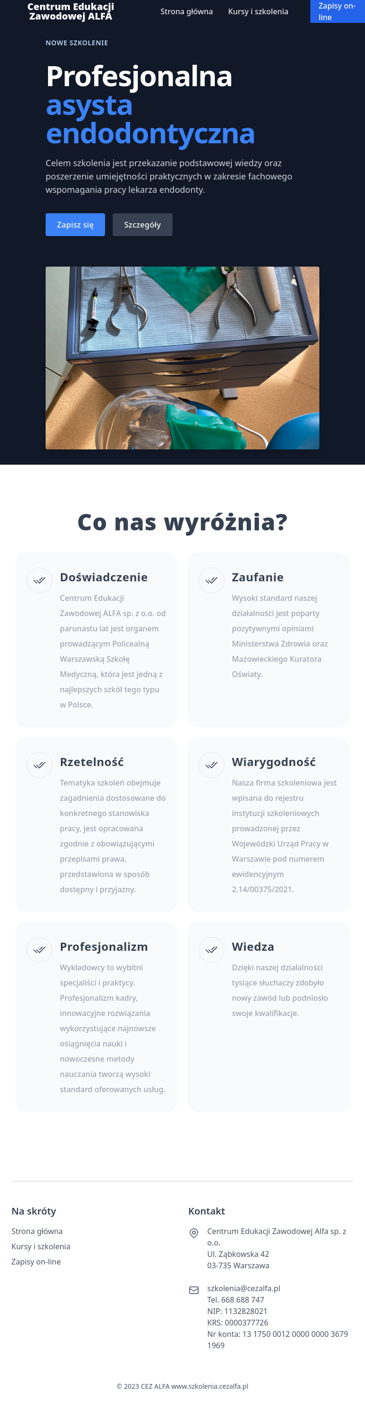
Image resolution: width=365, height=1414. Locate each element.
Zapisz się (75, 224)
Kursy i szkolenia (258, 11)
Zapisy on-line (336, 11)
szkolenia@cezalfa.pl (243, 1288)
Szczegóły (142, 224)
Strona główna (187, 11)
